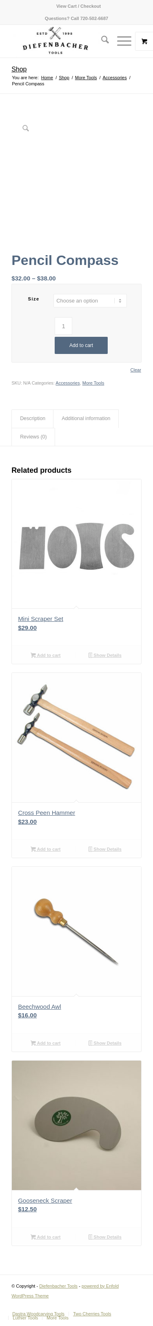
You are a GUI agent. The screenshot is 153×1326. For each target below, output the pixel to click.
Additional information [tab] (86, 418)
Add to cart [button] (45, 656)
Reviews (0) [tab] (33, 437)
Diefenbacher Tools (58, 1286)
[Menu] (120, 41)
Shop (19, 69)
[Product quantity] (63, 326)
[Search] (101, 41)
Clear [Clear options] (136, 370)
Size (34, 298)
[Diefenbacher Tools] (63, 41)
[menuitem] (78, 6)
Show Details (105, 656)
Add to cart (81, 345)
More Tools (93, 382)
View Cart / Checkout (78, 6)
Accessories (67, 382)
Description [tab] (32, 418)
